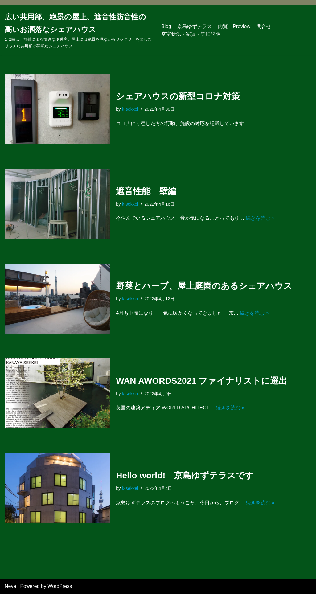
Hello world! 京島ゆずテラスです (185, 475)
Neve (10, 586)
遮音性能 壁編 (146, 191)
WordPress (59, 586)
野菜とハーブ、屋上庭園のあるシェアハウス (204, 286)
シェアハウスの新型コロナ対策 (178, 96)
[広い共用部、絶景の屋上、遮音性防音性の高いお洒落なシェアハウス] (78, 30)
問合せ (263, 26)
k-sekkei (130, 109)
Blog (166, 26)
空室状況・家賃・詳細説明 (190, 34)
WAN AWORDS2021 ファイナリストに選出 (201, 381)
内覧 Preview (234, 26)
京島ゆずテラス (194, 26)
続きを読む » (260, 218)
